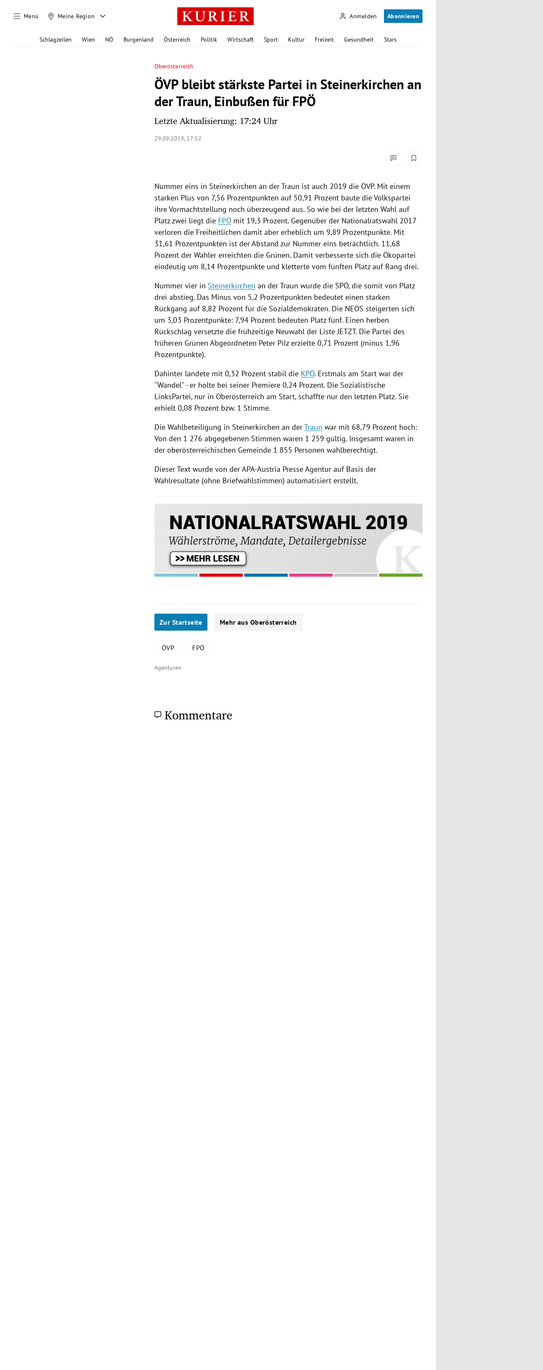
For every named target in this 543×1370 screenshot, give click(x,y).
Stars (390, 39)
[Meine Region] (71, 16)
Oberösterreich (173, 66)
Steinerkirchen (231, 285)
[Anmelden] (358, 16)
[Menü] (26, 16)
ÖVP (168, 647)
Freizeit (324, 39)
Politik (209, 39)
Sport (271, 39)
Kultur (296, 39)
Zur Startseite (181, 622)
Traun (313, 427)
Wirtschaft (240, 39)
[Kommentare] (393, 158)
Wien (88, 39)
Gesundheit (359, 39)
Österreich (177, 39)
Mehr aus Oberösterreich (258, 622)
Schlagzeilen (55, 39)
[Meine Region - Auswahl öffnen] (103, 16)
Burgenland (138, 39)
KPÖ (307, 373)
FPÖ (224, 221)
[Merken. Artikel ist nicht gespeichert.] (414, 158)
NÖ (109, 39)
